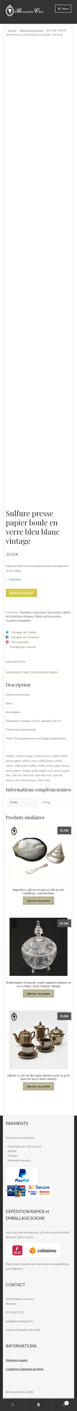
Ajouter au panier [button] (38, 900)
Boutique (25, 612)
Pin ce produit (20, 642)
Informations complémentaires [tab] (31, 672)
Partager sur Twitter (24, 632)
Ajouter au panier (21, 593)
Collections (39, 612)
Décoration (54, 612)
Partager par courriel (22, 646)
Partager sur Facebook (25, 637)
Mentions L (17, 1360)
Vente (40, 1369)
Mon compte (13, 1405)
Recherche (38, 1405)
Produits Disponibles (18, 620)
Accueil (12, 30)
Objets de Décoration (31, 30)
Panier (60, 1402)
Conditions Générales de (21, 1369)
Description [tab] (15, 661)
